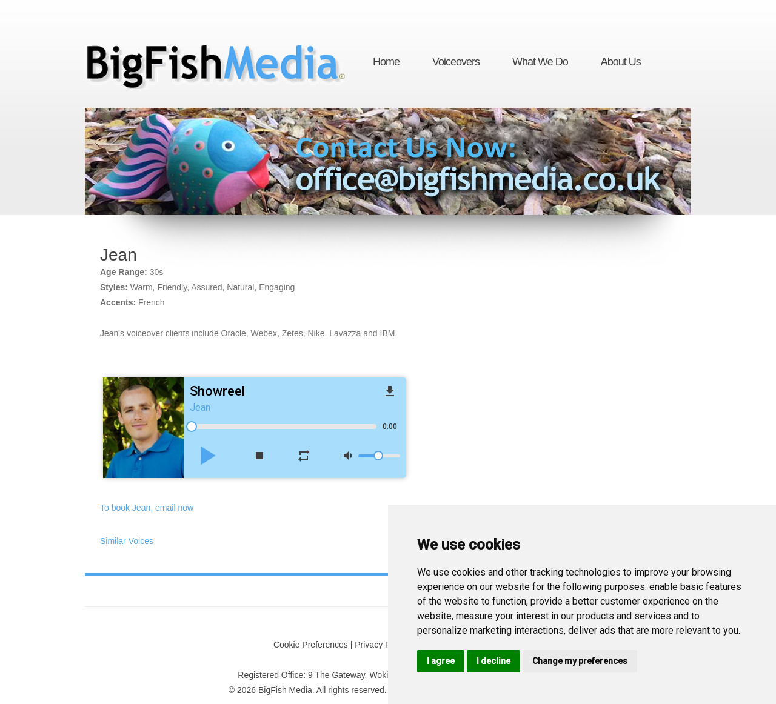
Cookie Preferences (310, 644)
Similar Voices (126, 541)
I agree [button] (441, 661)
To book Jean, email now (146, 508)
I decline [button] (493, 661)
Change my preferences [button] (579, 661)
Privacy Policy (381, 644)
